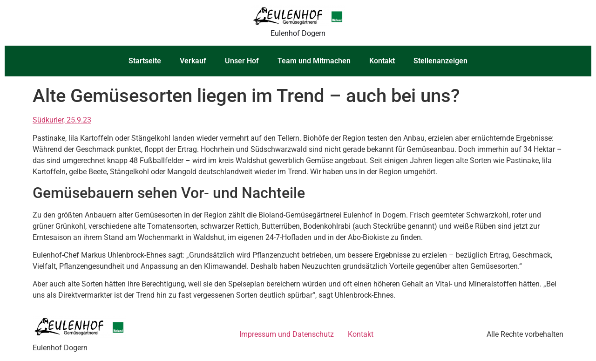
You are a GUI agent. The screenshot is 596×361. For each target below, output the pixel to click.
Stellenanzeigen (440, 60)
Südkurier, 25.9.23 (62, 120)
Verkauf (193, 60)
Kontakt (382, 60)
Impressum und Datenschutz (286, 334)
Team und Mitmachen (314, 60)
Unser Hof (242, 60)
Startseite (145, 60)
